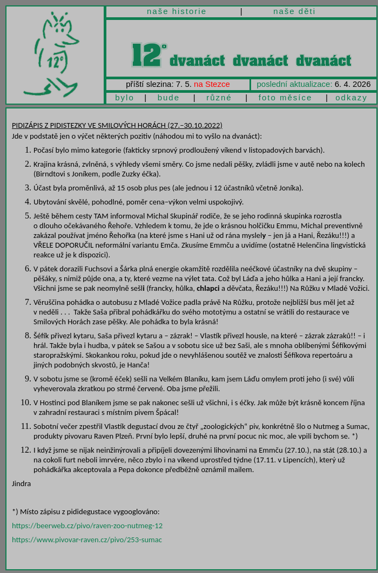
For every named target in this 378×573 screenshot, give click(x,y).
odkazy (351, 97)
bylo (124, 97)
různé (219, 97)
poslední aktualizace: (295, 83)
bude (169, 97)
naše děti (294, 11)
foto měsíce (286, 97)
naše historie (177, 11)
